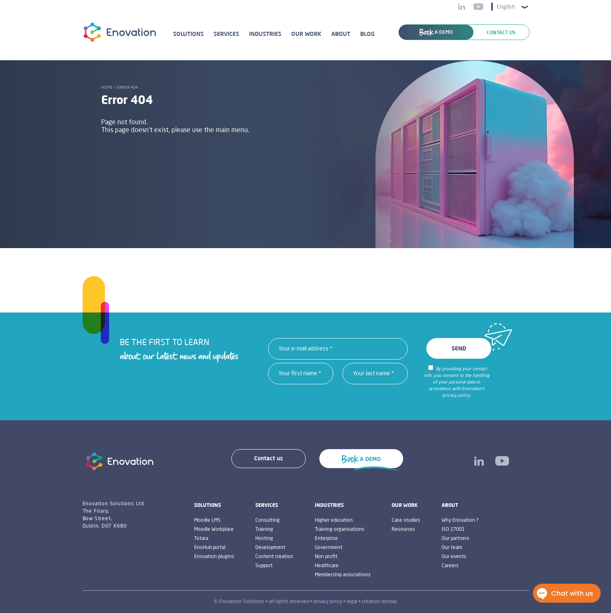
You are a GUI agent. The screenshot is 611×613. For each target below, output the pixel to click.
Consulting (267, 520)
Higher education (334, 520)
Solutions (188, 34)
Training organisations (339, 529)
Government (328, 547)
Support (264, 565)
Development (270, 547)
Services (226, 34)
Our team (452, 547)
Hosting (264, 538)
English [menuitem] (506, 7)
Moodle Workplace (214, 529)
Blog (367, 34)
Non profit (326, 556)
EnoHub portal (210, 547)
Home (107, 87)
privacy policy (328, 601)
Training (264, 529)
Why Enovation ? (460, 520)
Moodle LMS (207, 520)
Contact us (501, 33)
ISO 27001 (453, 529)
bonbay (389, 601)
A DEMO (436, 32)
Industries (265, 34)
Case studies (406, 520)
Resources (403, 529)
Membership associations (343, 575)
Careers (450, 565)
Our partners (455, 538)
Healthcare (327, 565)
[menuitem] (509, 6)
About (340, 34)
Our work (306, 34)
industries (329, 505)
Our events (454, 556)
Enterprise (326, 538)
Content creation (274, 556)
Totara (201, 538)
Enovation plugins (214, 556)
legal (352, 601)
